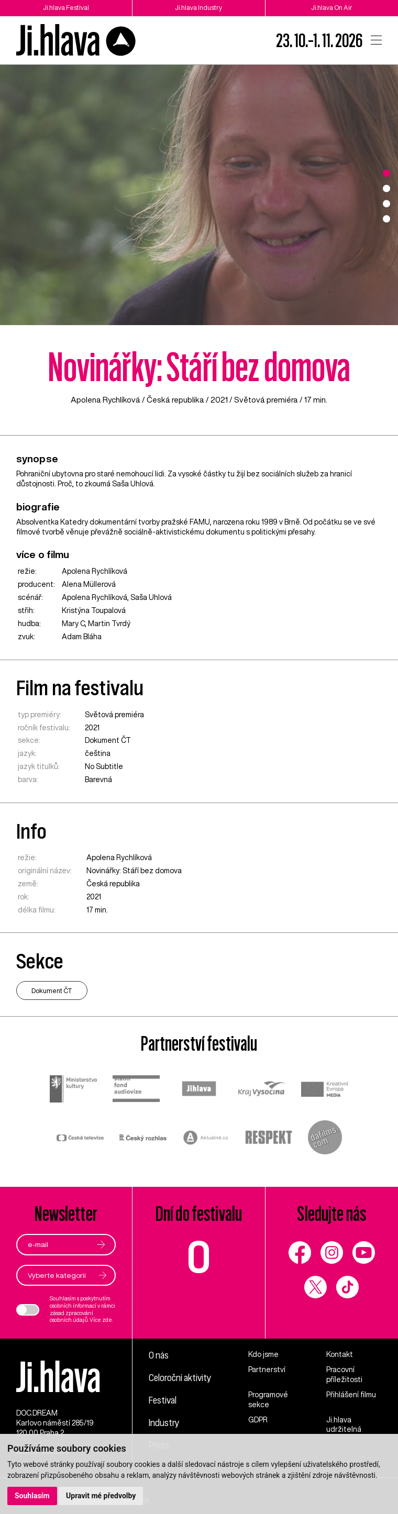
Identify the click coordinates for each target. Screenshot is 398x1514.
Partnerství (266, 1369)
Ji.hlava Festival (66, 7)
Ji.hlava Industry (198, 7)
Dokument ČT (108, 740)
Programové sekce (268, 1399)
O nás (159, 1355)
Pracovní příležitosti (344, 1374)
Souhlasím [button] (32, 1495)
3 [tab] (386, 203)
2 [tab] (386, 188)
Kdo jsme (263, 1354)
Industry (164, 1423)
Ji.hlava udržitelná (343, 1424)
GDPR (258, 1419)
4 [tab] (386, 218)
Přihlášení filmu (351, 1394)
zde (107, 1319)
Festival (162, 1400)
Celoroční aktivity (180, 1378)
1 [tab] (386, 173)
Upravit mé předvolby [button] (101, 1495)
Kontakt (339, 1354)
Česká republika (175, 400)
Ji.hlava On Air (331, 7)
